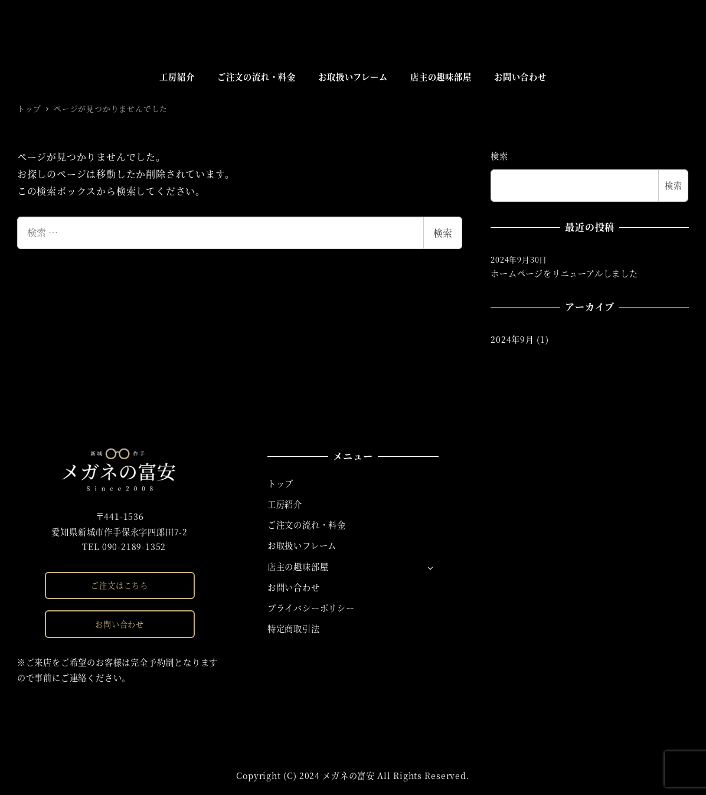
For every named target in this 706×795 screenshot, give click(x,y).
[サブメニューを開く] (430, 567)
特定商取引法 (293, 628)
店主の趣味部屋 (298, 566)
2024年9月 (512, 340)
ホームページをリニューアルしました (564, 274)
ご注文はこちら (119, 585)
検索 (442, 233)
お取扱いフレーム (301, 545)
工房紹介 (284, 504)
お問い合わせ (119, 624)
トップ (280, 483)
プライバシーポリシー (311, 608)
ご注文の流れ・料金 (306, 525)
